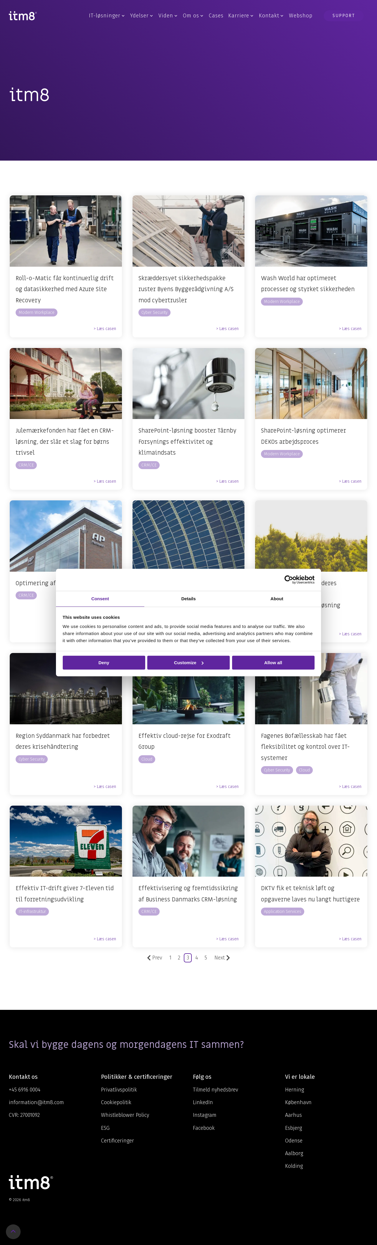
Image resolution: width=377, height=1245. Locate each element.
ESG (105, 1128)
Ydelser (141, 15)
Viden (167, 15)
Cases (216, 15)
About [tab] (276, 598)
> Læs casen (105, 328)
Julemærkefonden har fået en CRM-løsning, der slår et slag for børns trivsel (65, 442)
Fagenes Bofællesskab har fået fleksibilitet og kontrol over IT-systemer (305, 747)
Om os (193, 15)
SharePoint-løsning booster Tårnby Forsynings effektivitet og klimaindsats (187, 442)
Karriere (240, 15)
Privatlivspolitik (119, 1089)
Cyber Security (154, 312)
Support (344, 16)
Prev (154, 957)
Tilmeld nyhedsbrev (215, 1089)
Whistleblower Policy (125, 1115)
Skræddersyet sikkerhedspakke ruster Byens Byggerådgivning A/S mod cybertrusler (186, 289)
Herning (294, 1089)
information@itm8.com (36, 1102)
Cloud (146, 759)
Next (222, 957)
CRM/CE (26, 465)
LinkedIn (203, 1102)
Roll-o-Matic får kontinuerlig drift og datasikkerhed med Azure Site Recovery (65, 289)
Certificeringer (117, 1140)
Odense (293, 1140)
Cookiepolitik (116, 1102)
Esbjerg (293, 1128)
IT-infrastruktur (32, 911)
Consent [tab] (100, 598)
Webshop (300, 15)
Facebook (204, 1128)
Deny (103, 662)
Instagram (204, 1115)
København (298, 1102)
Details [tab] (188, 598)
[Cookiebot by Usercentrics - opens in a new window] (289, 579)
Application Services (282, 911)
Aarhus (293, 1115)
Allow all (273, 662)
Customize (189, 662)
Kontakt (271, 15)
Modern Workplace (36, 312)
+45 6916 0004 (24, 1089)
